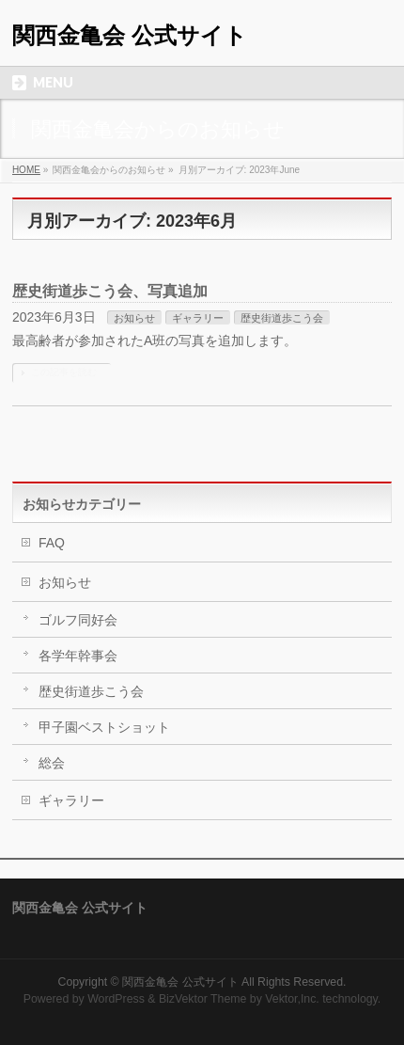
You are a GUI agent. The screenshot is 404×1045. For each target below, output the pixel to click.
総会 (52, 762)
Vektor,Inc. (292, 998)
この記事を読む (64, 372)
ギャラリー (198, 318)
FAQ (52, 542)
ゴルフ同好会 (78, 619)
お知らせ (134, 318)
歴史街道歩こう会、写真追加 (110, 291)
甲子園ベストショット (104, 727)
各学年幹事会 (78, 655)
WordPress (116, 998)
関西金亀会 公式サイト (129, 35)
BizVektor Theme (203, 998)
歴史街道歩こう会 (282, 318)
